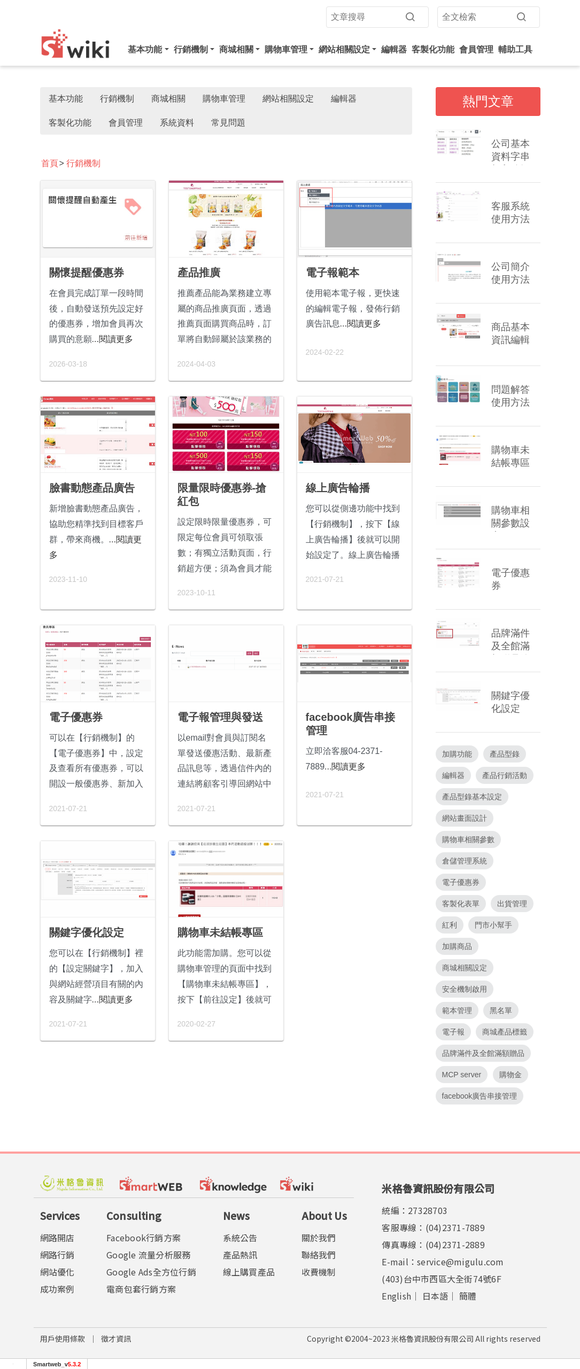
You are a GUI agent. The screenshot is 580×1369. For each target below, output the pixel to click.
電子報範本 (332, 272)
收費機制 (318, 1271)
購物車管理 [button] (286, 49)
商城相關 (168, 98)
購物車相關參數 (468, 839)
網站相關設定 (288, 98)
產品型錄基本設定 (472, 796)
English (396, 1295)
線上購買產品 (249, 1271)
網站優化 (57, 1271)
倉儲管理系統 (464, 861)
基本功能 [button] (145, 49)
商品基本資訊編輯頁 (510, 335)
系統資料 (177, 122)
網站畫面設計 (464, 818)
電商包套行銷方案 (141, 1288)
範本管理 (457, 1010)
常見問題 (228, 122)
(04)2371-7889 (455, 1227)
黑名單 (501, 1010)
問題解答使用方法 (510, 396)
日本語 (435, 1295)
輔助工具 (515, 49)
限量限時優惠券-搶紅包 (222, 494)
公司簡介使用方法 (510, 273)
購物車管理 (224, 98)
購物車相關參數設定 (510, 518)
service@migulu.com (460, 1261)
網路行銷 (57, 1254)
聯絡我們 (318, 1254)
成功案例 (57, 1288)
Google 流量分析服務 (148, 1254)
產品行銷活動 (504, 775)
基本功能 (66, 98)
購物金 (510, 1074)
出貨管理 (512, 903)
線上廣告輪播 (338, 488)
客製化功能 (433, 49)
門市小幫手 (493, 925)
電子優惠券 (76, 717)
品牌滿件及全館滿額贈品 (483, 1053)
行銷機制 (117, 98)
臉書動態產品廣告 (92, 488)
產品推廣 (198, 272)
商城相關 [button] (236, 49)
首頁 (49, 163)
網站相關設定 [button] (344, 49)
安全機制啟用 (464, 989)
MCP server (462, 1074)
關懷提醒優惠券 (86, 272)
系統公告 (240, 1237)
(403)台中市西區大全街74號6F (441, 1278)
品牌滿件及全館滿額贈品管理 (510, 641)
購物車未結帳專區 (220, 932)
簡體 (468, 1295)
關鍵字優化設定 (86, 932)
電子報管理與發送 (220, 717)
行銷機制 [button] (191, 49)
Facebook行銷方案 (143, 1237)
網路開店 (57, 1237)
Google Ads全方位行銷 (151, 1271)
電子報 (453, 1032)
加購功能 (457, 754)
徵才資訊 (116, 1338)
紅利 (449, 925)
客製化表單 (461, 903)
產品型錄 (505, 754)
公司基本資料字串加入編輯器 (510, 151)
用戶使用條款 (62, 1338)
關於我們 (318, 1237)
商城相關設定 (464, 967)
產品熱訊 (240, 1254)
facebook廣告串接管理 (351, 723)
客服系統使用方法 (510, 212)
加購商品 (457, 946)
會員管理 (476, 49)
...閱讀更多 (112, 339)
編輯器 (394, 49)
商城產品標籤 (504, 1032)
